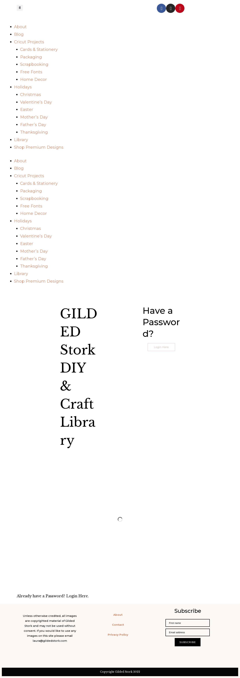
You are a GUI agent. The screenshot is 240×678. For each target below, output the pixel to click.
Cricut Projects (29, 41)
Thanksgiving (34, 132)
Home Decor (33, 79)
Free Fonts (31, 71)
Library (21, 139)
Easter (26, 109)
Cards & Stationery (39, 49)
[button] (20, 8)
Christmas (30, 94)
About (20, 26)
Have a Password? (161, 322)
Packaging (31, 57)
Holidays (23, 87)
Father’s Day (33, 124)
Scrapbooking (34, 64)
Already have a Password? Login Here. (53, 596)
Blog (19, 34)
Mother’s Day (34, 117)
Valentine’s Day (36, 102)
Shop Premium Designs (38, 147)
